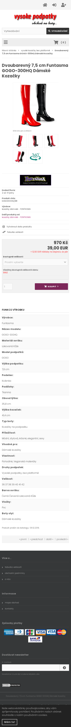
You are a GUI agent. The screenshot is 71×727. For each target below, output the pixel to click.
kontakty (8, 608)
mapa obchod (10, 602)
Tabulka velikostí (15, 232)
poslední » (62, 539)
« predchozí (36, 539)
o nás (6, 579)
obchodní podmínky (13, 573)
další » (49, 539)
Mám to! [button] (9, 722)
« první (23, 539)
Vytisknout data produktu (19, 226)
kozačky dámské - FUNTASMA (16, 217)
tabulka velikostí (12, 567)
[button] (35, 262)
